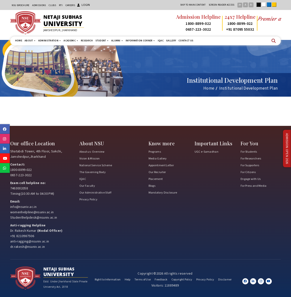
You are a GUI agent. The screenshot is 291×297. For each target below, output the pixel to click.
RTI (61, 5)
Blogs (152, 186)
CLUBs (52, 5)
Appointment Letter (161, 165)
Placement (156, 179)
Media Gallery (158, 159)
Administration (49, 41)
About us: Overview (91, 152)
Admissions (39, 5)
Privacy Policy (88, 199)
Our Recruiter (157, 172)
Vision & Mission (89, 159)
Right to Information (108, 280)
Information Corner (140, 41)
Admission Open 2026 (286, 149)
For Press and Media (254, 186)
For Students (249, 152)
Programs (155, 152)
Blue (270, 4)
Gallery (171, 40)
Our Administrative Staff (95, 193)
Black (259, 4)
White (265, 4)
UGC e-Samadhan (206, 152)
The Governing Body (92, 172)
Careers (70, 5)
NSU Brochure (20, 5)
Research (87, 40)
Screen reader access (222, 5)
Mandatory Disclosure (163, 193)
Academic (71, 41)
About (30, 41)
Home (18, 40)
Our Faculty (87, 186)
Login (83, 5)
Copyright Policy (181, 280)
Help (128, 280)
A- (251, 5)
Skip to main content (193, 5)
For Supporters (250, 165)
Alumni (117, 41)
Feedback (161, 280)
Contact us (185, 40)
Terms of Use (142, 280)
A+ (240, 5)
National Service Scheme (95, 165)
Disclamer (225, 280)
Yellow (275, 4)
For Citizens (248, 172)
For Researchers (251, 159)
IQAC (161, 40)
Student (102, 41)
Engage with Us (251, 179)
